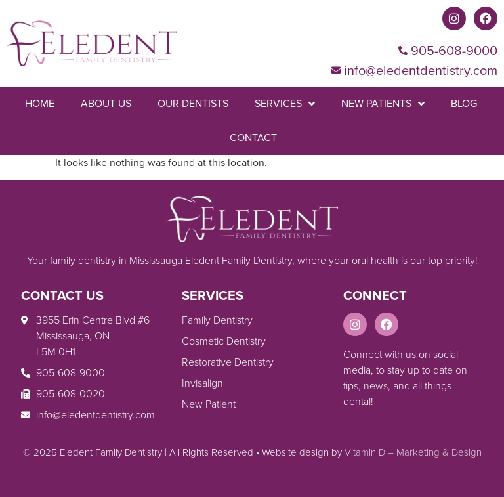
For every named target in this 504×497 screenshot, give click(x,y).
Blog (464, 103)
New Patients (383, 104)
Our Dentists (193, 103)
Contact (253, 137)
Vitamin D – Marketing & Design (413, 452)
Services (285, 104)
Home (39, 103)
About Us (106, 103)
